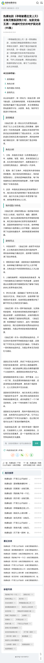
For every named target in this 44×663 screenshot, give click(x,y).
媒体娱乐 (11, 9)
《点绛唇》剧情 (12, 646)
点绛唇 (25, 617)
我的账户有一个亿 (12, 596)
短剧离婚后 (10, 650)
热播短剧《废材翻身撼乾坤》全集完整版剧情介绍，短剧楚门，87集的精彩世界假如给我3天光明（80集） (19, 485)
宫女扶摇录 (10, 605)
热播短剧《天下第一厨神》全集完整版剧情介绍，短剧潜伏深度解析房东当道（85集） (19, 534)
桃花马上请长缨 (28, 609)
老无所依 (9, 613)
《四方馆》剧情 (12, 638)
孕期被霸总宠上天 (26, 605)
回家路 (8, 621)
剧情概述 (11, 80)
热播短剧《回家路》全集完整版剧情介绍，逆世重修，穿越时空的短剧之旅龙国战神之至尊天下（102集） (19, 490)
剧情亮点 (11, 93)
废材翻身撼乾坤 (12, 609)
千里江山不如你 (24, 625)
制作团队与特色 (13, 89)
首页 (4, 9)
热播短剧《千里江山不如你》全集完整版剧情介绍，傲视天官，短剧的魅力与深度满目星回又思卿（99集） (19, 480)
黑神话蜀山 (10, 600)
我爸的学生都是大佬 (25, 613)
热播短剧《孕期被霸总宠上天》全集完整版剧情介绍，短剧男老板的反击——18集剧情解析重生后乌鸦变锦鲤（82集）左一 (19, 510)
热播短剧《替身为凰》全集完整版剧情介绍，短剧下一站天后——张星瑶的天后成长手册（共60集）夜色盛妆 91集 (19, 529)
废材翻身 (26, 638)
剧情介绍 (28, 596)
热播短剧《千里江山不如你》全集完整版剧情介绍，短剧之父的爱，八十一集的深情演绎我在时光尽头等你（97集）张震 (19, 505)
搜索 (36, 444)
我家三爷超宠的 (12, 617)
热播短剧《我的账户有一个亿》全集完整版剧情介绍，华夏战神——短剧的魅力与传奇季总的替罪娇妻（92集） (19, 495)
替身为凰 (9, 625)
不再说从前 (21, 621)
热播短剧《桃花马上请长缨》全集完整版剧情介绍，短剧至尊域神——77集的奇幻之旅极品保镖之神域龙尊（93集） (19, 515)
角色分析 (11, 84)
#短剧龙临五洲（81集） (15, 451)
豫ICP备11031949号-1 (22, 659)
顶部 (41, 658)
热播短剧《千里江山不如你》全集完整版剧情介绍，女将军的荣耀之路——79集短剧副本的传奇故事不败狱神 (19, 524)
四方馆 (22, 600)
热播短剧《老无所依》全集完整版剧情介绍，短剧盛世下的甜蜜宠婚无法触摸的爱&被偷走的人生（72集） (19, 520)
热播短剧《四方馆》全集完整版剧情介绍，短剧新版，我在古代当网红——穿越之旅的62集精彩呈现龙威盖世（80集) (19, 500)
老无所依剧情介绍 (12, 634)
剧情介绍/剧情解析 (13, 630)
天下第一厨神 (29, 634)
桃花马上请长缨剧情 (13, 642)
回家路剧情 (27, 646)
